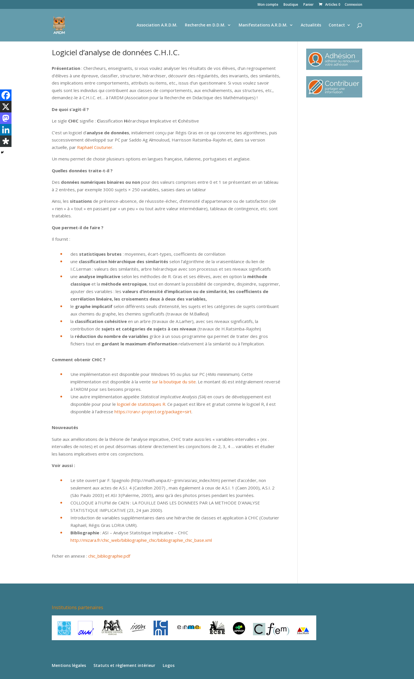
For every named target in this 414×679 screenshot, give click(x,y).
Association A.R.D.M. (157, 25)
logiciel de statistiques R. (141, 404)
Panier (308, 5)
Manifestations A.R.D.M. (263, 25)
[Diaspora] (6, 141)
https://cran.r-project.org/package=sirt (152, 411)
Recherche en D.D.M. (205, 25)
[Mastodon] (6, 118)
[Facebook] (6, 95)
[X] (6, 106)
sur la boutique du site (174, 382)
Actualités (311, 25)
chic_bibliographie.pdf (109, 556)
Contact (337, 25)
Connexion (353, 5)
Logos (169, 665)
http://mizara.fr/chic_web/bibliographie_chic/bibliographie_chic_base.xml (141, 540)
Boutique (290, 5)
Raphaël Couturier (94, 147)
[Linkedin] (6, 129)
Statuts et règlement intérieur (124, 665)
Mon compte (268, 5)
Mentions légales (69, 665)
